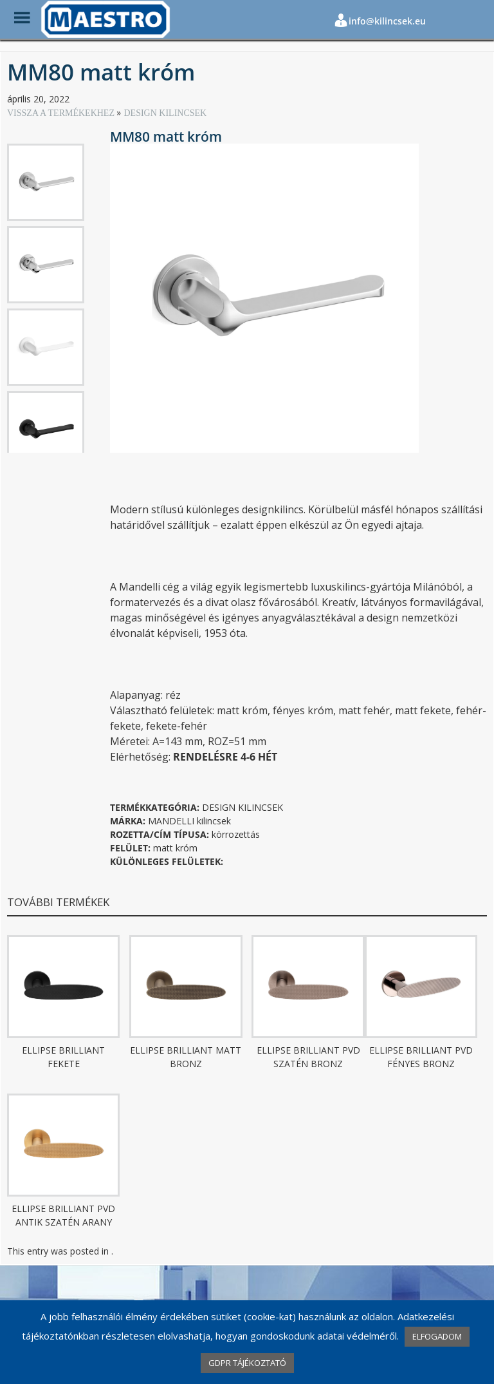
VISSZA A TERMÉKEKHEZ (61, 113)
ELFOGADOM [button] (437, 1336)
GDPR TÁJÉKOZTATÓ (247, 1363)
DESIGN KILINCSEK (165, 113)
